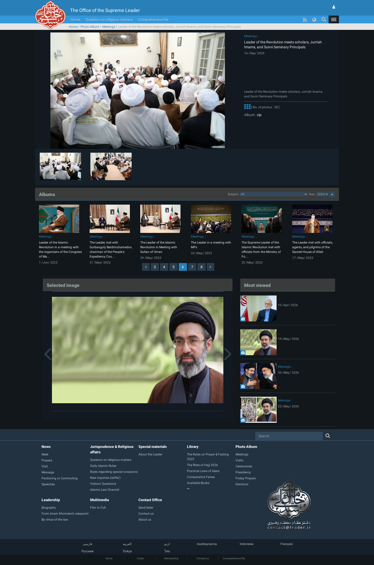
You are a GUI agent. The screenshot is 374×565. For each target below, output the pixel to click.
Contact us (202, 558)
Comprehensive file (153, 19)
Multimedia (99, 500)
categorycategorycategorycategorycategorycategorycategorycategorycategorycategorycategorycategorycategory (274, 194)
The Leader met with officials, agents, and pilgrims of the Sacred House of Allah (312, 247)
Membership (171, 558)
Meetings (108, 27)
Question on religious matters (109, 19)
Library (192, 447)
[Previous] (146, 267)
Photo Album (90, 27)
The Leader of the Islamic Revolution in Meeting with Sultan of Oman (158, 247)
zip (258, 115)
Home (75, 19)
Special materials (152, 447)
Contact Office (150, 500)
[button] (334, 19)
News (46, 447)
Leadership (51, 500)
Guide (140, 558)
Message (284, 366)
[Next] (210, 267)
